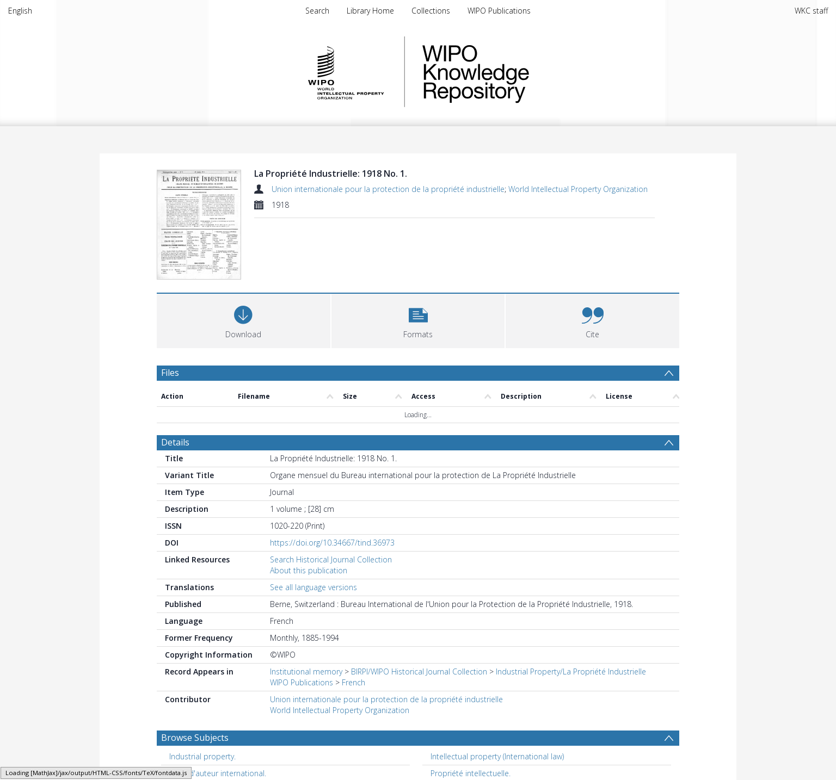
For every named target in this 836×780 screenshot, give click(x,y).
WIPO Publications (499, 10)
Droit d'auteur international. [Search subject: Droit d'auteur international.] (217, 773)
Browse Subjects (195, 738)
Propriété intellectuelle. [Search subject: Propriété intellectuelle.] (471, 773)
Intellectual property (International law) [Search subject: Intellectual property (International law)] (497, 756)
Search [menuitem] (317, 10)
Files (170, 373)
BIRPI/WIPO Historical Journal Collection (419, 671)
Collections (430, 10)
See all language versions (313, 587)
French (353, 682)
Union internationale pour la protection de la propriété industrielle (388, 189)
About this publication (308, 570)
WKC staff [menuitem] (811, 10)
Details (175, 442)
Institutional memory (306, 671)
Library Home (370, 10)
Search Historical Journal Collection (331, 559)
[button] (418, 319)
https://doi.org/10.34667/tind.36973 (332, 542)
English (20, 10)
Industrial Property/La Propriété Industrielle (571, 671)
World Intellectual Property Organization (578, 189)
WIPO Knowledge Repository (520, 71)
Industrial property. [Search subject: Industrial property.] (202, 756)
